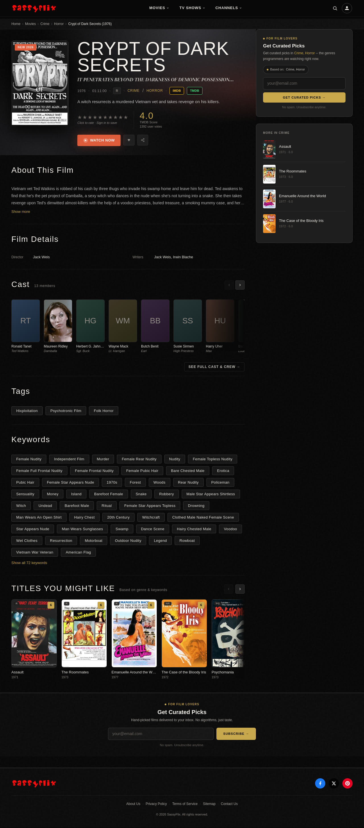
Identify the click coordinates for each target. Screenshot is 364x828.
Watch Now (100, 140)
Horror (59, 24)
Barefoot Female (108, 495)
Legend (160, 541)
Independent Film (69, 460)
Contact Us (229, 805)
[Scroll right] (240, 285)
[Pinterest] (347, 784)
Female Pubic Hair (142, 471)
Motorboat (93, 541)
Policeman (220, 483)
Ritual (107, 506)
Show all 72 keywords (29, 563)
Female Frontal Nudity (94, 471)
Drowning (196, 506)
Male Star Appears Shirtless (211, 495)
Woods (160, 483)
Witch (21, 506)
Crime (44, 24)
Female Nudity (29, 460)
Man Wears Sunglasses (82, 530)
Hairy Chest (84, 518)
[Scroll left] (229, 285)
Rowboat (187, 541)
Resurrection (61, 541)
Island (76, 495)
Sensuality (25, 495)
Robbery (166, 495)
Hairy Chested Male (194, 530)
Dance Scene (152, 530)
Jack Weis (41, 258)
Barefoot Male (77, 506)
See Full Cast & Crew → (214, 368)
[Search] (335, 8)
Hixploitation (27, 411)
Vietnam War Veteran (34, 553)
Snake (141, 495)
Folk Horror (103, 411)
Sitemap (209, 805)
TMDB (194, 90)
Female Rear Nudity (139, 460)
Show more (20, 213)
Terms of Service (185, 805)
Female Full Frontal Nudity (39, 471)
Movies (159, 8)
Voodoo (230, 530)
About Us (133, 805)
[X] (334, 784)
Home (15, 24)
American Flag (78, 553)
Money (53, 495)
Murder (103, 460)
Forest (135, 483)
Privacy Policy (156, 805)
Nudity (174, 460)
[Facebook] (320, 784)
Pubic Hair (25, 483)
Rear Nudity (188, 483)
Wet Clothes (27, 541)
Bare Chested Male (187, 471)
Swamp (121, 530)
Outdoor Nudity (128, 541)
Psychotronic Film (65, 411)
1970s (112, 483)
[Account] (347, 8)
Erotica (223, 471)
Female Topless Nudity (212, 460)
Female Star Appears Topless (149, 506)
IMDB (177, 90)
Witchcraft (151, 518)
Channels (229, 8)
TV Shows (192, 8)
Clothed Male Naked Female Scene (203, 518)
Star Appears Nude (32, 530)
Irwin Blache (183, 258)
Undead (45, 506)
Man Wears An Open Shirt (39, 518)
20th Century (118, 518)
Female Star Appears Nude (70, 483)
